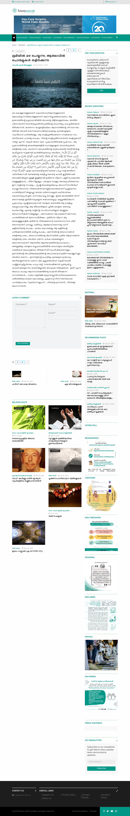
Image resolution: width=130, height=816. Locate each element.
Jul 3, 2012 (17, 436)
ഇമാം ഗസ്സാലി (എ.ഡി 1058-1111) (27, 551)
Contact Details (86, 796)
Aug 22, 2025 (108, 404)
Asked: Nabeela (93, 274)
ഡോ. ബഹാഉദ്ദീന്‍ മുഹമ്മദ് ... (23, 433)
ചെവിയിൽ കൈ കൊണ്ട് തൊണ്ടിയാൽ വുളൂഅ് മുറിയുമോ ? (101, 148)
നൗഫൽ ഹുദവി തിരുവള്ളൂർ (22, 65)
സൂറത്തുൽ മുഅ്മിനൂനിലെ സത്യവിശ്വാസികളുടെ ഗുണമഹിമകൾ (60, 441)
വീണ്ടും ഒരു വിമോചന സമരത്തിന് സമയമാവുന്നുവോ (101, 325)
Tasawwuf (21, 45)
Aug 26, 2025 (92, 390)
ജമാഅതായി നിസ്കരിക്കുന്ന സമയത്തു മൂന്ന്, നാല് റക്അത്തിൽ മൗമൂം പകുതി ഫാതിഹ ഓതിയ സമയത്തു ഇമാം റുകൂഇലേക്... (100, 263)
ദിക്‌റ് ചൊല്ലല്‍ (55, 516)
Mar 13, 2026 (107, 175)
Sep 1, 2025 (92, 374)
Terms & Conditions (80, 811)
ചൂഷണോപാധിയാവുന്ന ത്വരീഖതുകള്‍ (65, 479)
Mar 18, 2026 (106, 112)
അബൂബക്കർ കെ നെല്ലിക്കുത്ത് (60, 433)
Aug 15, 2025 (100, 321)
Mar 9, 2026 (107, 273)
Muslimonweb (69, 37)
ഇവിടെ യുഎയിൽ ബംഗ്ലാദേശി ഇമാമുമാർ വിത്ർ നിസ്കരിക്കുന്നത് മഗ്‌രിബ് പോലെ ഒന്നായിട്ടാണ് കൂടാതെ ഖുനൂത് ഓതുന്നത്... (101, 183)
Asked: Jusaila (93, 213)
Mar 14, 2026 (107, 156)
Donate (93, 811)
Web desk (16, 382)
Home (14, 45)
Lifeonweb (57, 37)
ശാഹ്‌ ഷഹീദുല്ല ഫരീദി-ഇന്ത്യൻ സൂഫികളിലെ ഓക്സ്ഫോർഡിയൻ (27, 480)
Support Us (48, 795)
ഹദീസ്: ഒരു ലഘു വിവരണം (24, 384)
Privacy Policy (68, 795)
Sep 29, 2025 (108, 344)
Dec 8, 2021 (39, 475)
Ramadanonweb (82, 37)
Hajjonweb (95, 37)
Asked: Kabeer (93, 113)
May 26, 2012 (27, 548)
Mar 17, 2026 (105, 123)
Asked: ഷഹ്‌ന (92, 124)
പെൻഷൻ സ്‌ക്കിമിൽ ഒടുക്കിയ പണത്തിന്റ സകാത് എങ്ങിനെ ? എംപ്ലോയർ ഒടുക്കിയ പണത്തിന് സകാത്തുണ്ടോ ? (101, 203)
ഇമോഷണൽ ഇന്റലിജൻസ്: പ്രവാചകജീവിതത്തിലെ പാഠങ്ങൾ (100, 349)
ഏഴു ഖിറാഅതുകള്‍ (72, 384)
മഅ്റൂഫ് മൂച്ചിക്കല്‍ (94, 344)
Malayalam (111, 2)
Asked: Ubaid (92, 231)
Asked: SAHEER (93, 175)
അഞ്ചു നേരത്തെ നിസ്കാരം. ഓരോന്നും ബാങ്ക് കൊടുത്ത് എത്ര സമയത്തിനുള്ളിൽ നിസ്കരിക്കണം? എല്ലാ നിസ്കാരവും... (100, 132)
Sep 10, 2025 (109, 357)
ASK (101, 91)
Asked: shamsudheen (95, 194)
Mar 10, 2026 (92, 255)
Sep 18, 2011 (75, 381)
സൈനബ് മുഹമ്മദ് (94, 358)
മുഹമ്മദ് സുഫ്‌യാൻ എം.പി (97, 371)
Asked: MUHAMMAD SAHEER (98, 252)
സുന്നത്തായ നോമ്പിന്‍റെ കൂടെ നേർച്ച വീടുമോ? (101, 116)
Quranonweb (22, 37)
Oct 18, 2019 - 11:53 (40, 65)
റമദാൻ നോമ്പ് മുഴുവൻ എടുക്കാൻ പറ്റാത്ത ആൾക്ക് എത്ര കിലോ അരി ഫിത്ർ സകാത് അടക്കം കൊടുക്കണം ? (101, 164)
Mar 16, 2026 (109, 142)
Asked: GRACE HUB (95, 143)
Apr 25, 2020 (54, 436)
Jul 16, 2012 (63, 475)
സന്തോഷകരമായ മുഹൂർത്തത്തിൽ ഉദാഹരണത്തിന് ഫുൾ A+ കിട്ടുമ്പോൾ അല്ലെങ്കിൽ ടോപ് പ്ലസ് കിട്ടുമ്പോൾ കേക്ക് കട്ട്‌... (100, 220)
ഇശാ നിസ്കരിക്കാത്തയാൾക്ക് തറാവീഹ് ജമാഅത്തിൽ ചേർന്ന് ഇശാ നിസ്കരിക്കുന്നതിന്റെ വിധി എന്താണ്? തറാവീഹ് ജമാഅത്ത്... (101, 240)
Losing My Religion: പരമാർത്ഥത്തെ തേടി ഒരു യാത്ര (98, 379)
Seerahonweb (35, 37)
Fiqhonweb (46, 37)
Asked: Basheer (93, 156)
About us (46, 798)
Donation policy (105, 796)
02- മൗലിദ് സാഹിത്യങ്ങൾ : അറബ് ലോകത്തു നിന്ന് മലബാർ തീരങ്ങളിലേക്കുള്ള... (100, 396)
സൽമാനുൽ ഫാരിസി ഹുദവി (98, 388)
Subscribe (101, 768)
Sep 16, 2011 (27, 381)
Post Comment (22, 344)
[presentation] (33, 333)
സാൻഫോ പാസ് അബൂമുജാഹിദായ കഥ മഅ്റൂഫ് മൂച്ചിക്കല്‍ (97, 409)
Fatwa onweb (107, 37)
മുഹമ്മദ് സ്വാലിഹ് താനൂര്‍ (22, 476)
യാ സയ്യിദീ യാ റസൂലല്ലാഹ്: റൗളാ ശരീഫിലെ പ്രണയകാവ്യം (99, 363)
